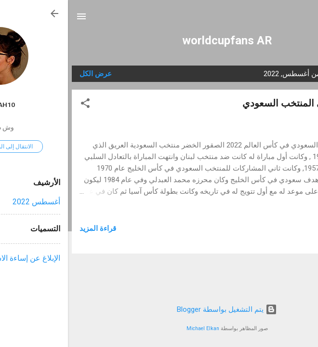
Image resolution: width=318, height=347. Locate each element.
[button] (17, 104)
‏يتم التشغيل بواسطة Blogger (159, 309)
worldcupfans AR (159, 40)
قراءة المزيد (30, 228)
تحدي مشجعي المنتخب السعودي (240, 103)
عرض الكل (28, 73)
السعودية (269, 240)
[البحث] (304, 19)
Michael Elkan (135, 328)
